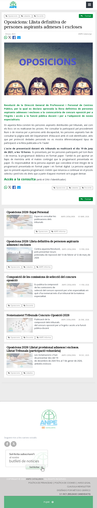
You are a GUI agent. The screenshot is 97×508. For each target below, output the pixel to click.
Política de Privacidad (40, 482)
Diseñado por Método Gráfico (73, 490)
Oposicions (11, 16)
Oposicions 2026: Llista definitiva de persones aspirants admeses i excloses (43, 243)
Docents (39, 16)
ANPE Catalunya (34, 479)
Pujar (48, 501)
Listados (25, 16)
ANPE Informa (58, 231)
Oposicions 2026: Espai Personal (28, 212)
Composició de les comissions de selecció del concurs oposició (41, 278)
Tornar (86, 16)
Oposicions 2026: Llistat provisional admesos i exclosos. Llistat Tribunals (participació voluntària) (43, 349)
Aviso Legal (84, 482)
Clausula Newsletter (78, 486)
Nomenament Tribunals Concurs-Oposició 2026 (38, 315)
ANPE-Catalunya (85, 34)
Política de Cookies (65, 482)
